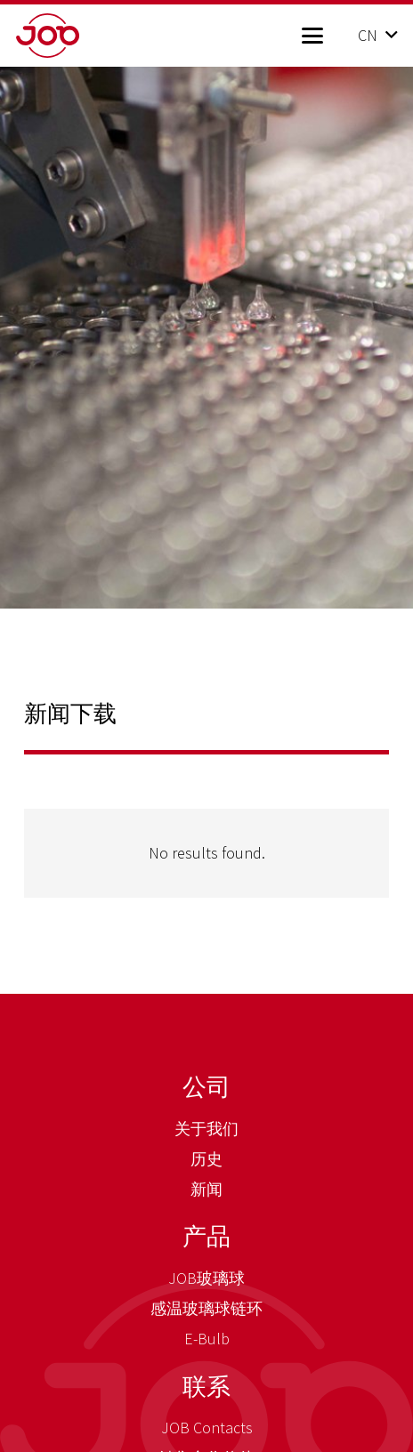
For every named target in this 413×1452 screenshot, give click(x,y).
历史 (206, 1159)
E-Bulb (207, 1338)
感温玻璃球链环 (206, 1308)
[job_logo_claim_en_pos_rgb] (76, 35)
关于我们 (206, 1128)
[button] (312, 35)
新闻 (206, 1189)
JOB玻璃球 (206, 1278)
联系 (206, 1386)
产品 (206, 1236)
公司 (206, 1086)
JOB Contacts (207, 1427)
